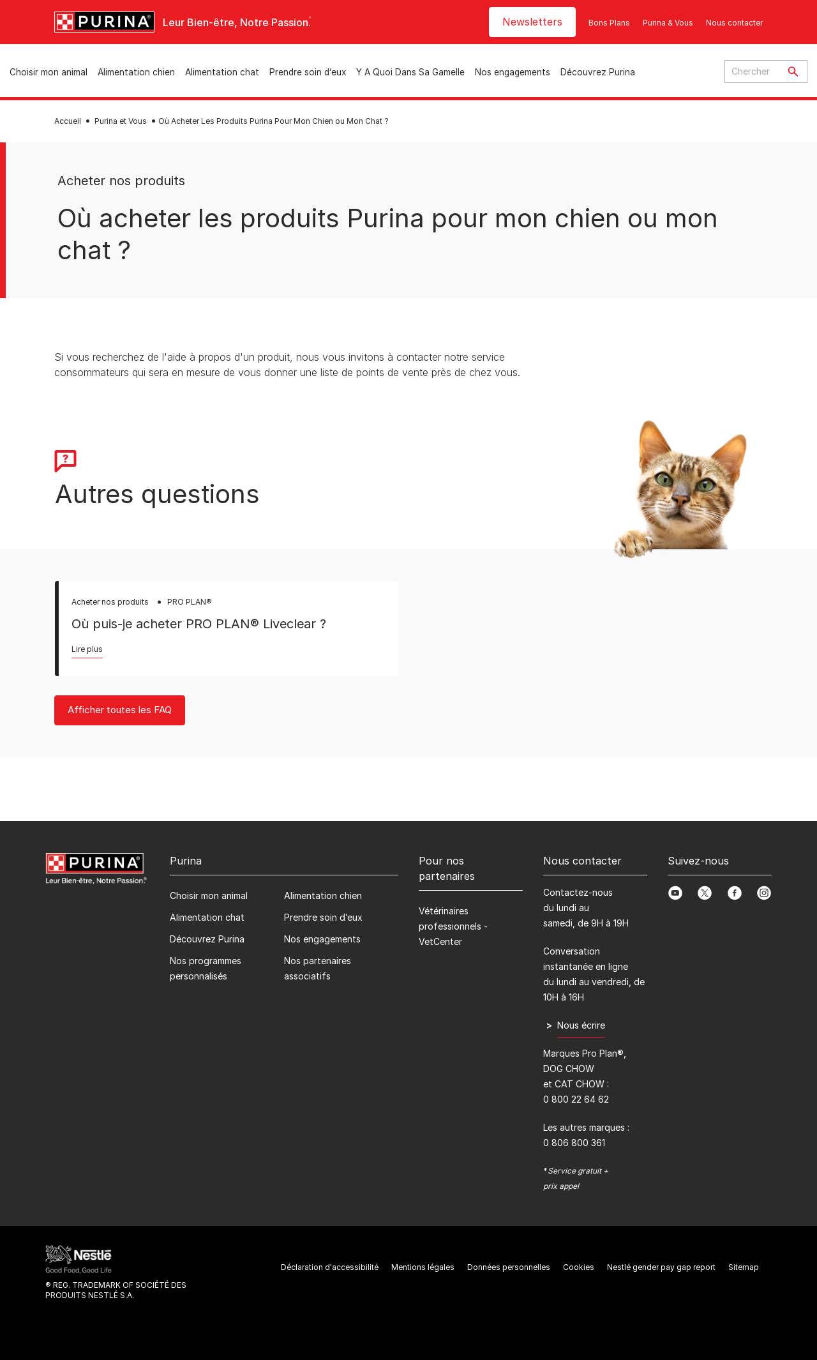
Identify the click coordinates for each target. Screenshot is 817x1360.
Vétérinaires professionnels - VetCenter (453, 926)
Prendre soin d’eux (307, 72)
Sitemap (743, 1267)
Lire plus (87, 649)
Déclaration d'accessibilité (330, 1267)
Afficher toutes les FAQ (120, 710)
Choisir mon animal (48, 72)
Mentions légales (422, 1267)
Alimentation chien (136, 72)
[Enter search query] (751, 71)
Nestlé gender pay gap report (661, 1267)
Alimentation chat (222, 72)
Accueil (67, 121)
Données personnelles (508, 1267)
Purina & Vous (668, 22)
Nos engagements (512, 72)
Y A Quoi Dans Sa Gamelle (410, 72)
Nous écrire (581, 1025)
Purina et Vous (120, 121)
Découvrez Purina (597, 72)
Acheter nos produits (121, 180)
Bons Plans (609, 22)
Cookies (578, 1267)
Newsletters (532, 21)
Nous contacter (734, 22)
